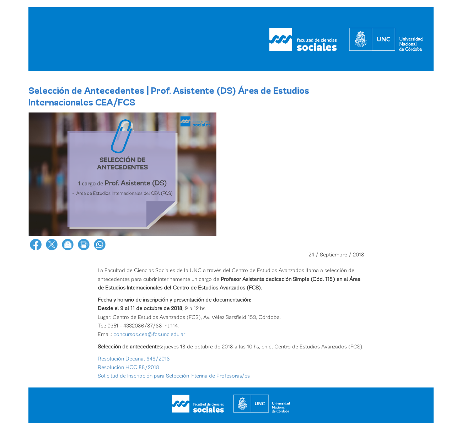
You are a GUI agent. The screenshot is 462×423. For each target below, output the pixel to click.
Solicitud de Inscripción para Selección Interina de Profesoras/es (174, 376)
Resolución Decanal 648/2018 (134, 359)
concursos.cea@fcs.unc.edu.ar (148, 334)
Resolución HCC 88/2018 (128, 367)
